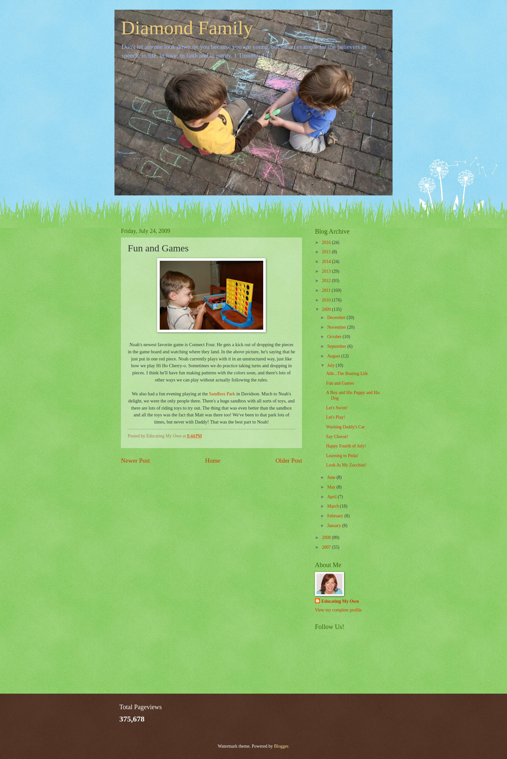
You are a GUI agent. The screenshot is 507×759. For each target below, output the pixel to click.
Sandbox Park (222, 393)
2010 (327, 300)
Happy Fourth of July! (346, 446)
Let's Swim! (337, 407)
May (332, 487)
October (335, 336)
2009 (327, 309)
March (333, 506)
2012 (327, 280)
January (334, 525)
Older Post (288, 460)
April (332, 496)
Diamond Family (187, 27)
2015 (327, 251)
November (337, 327)
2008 (327, 537)
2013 (327, 271)
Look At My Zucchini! (346, 465)
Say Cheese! (337, 436)
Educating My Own (340, 601)
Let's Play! (335, 417)
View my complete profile (338, 610)
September (337, 346)
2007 (327, 547)
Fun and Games (340, 383)
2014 (327, 261)
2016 (327, 242)
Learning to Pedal (342, 455)
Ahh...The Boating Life (347, 373)
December (337, 317)
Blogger (281, 746)
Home (212, 460)
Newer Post (135, 460)
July (331, 365)
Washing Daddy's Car (345, 426)
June (332, 477)
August (334, 356)
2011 (327, 290)
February (335, 515)
